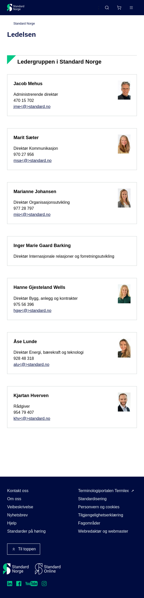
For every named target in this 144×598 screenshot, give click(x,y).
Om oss (14, 499)
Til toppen (23, 549)
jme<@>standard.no (31, 106)
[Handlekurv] (119, 7)
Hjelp (11, 523)
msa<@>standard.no (32, 160)
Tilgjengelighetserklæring (100, 515)
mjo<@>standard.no (31, 214)
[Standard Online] (47, 569)
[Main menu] (131, 7)
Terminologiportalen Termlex (103, 491)
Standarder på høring (26, 531)
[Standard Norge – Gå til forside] (15, 8)
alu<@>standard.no (31, 364)
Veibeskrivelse (20, 507)
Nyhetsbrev (17, 515)
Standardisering (92, 499)
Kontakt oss (17, 491)
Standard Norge (24, 23)
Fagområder (89, 523)
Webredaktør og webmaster (103, 531)
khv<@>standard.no (31, 418)
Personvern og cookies (99, 507)
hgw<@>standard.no (32, 310)
